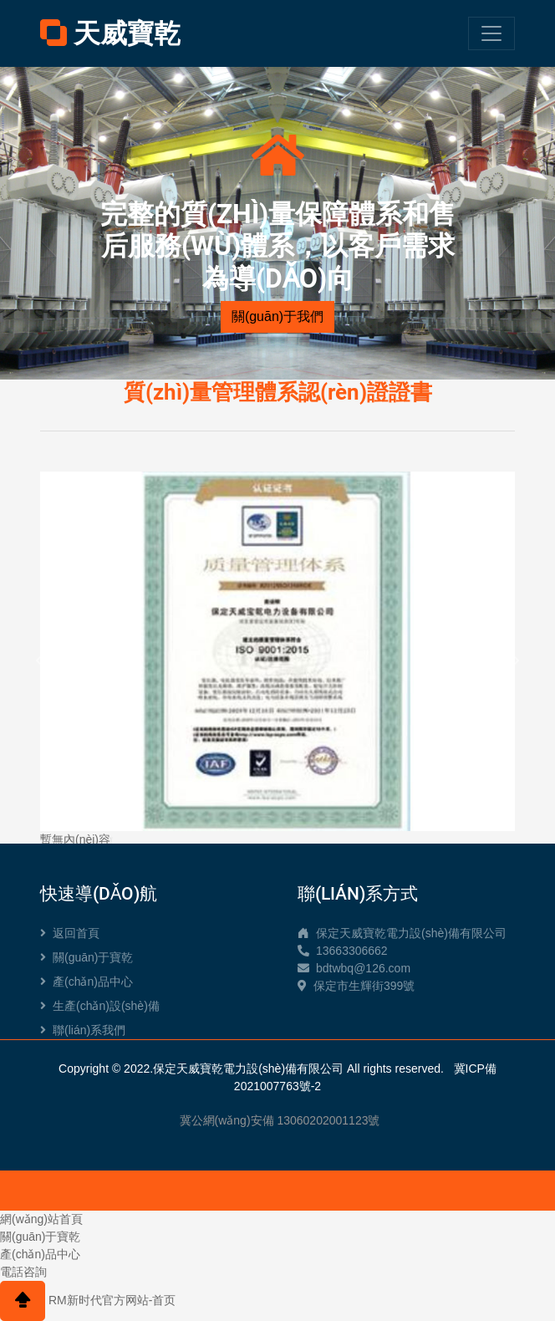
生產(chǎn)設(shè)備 (100, 1005)
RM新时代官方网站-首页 (112, 1300)
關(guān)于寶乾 (86, 957)
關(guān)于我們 (277, 316)
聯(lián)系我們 (82, 1030)
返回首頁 (69, 933)
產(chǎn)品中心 (86, 981)
